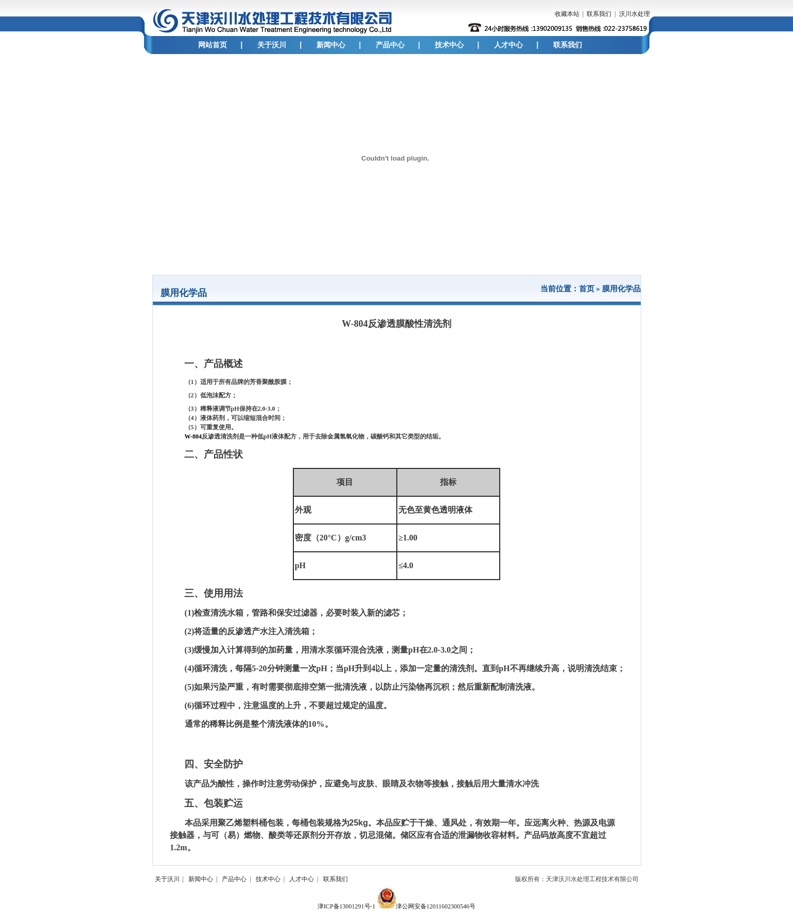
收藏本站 (567, 13)
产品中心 (390, 45)
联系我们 (599, 13)
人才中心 (508, 45)
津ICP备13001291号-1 (347, 906)
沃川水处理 (634, 13)
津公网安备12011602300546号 (426, 906)
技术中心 (449, 45)
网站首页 (212, 45)
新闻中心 (330, 45)
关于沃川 (271, 45)
